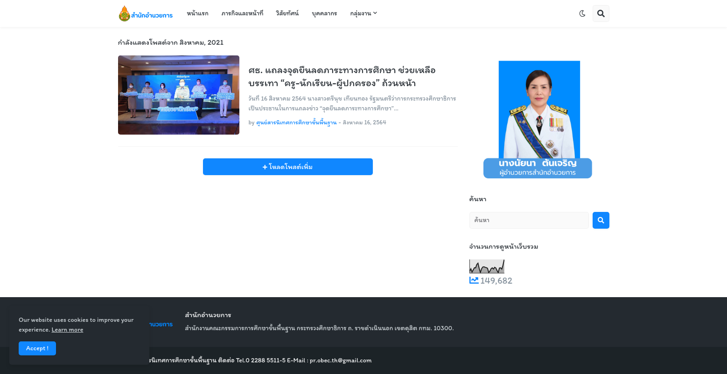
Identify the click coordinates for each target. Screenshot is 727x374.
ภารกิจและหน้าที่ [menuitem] (243, 13)
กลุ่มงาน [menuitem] (360, 13)
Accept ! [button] (37, 348)
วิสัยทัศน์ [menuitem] (287, 13)
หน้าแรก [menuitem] (198, 13)
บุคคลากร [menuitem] (324, 13)
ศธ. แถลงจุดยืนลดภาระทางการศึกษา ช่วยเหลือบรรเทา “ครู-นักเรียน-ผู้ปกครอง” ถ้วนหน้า (342, 76)
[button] (582, 13)
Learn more (67, 329)
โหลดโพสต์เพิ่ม (290, 167)
